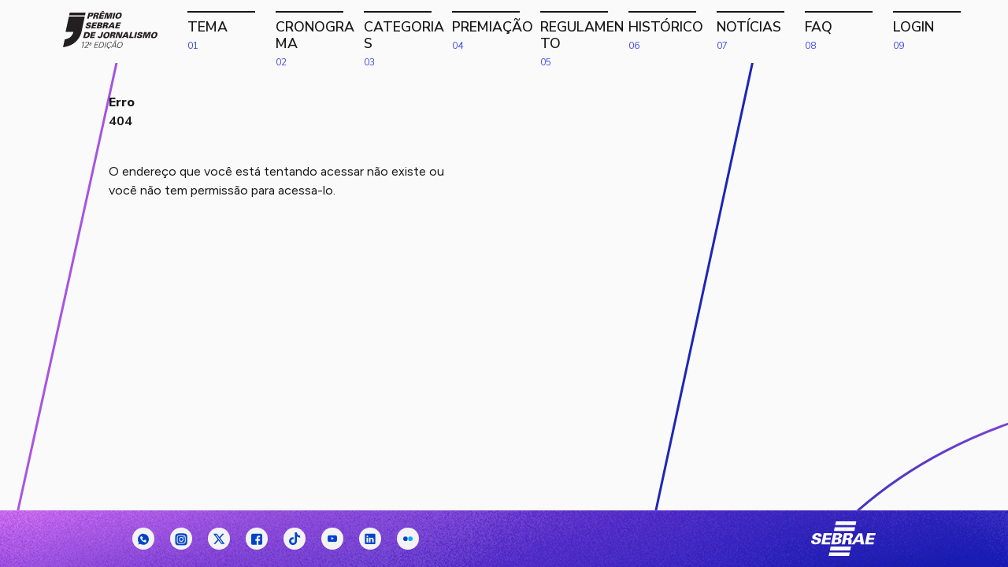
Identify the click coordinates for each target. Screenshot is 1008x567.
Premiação (494, 32)
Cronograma (318, 32)
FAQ (847, 32)
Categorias (406, 32)
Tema (230, 32)
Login (935, 32)
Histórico (671, 32)
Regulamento (583, 32)
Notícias (759, 32)
